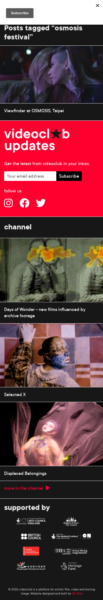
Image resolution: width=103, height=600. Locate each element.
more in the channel (27, 488)
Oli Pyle (77, 593)
